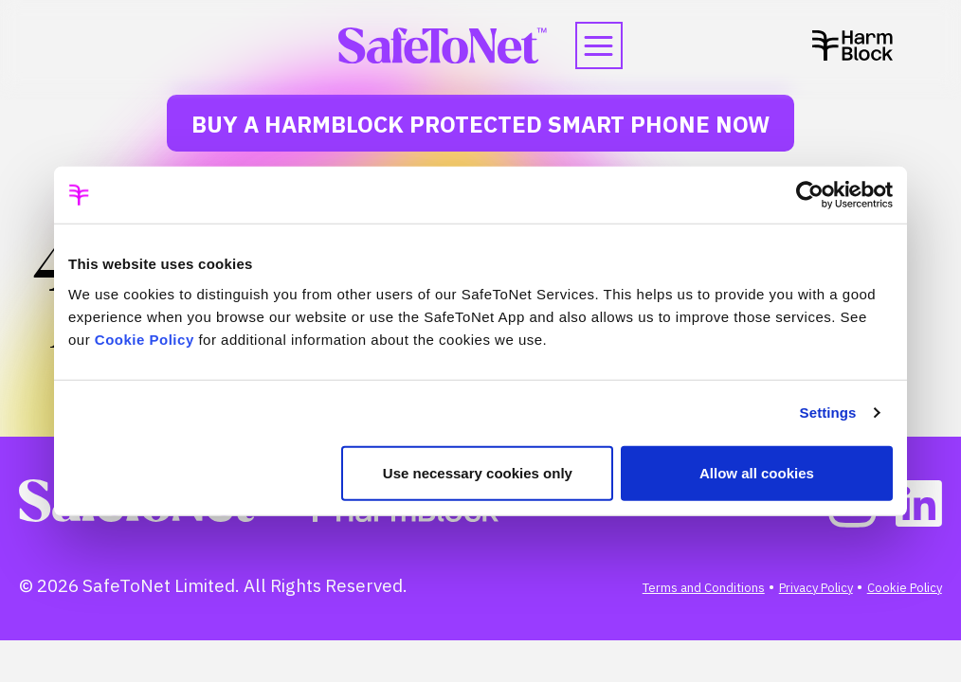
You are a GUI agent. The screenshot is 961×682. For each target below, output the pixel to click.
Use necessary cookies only (477, 472)
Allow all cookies (756, 472)
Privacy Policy (816, 588)
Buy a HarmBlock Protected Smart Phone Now (480, 124)
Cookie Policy (144, 339)
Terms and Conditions (704, 588)
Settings (828, 412)
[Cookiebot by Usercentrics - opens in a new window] (810, 195)
